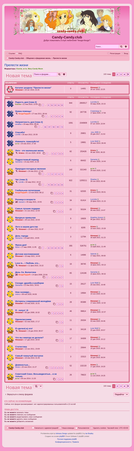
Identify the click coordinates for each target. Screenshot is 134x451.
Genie (17, 367)
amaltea (18, 124)
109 (57, 127)
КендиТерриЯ (24, 114)
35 (58, 248)
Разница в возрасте (25, 199)
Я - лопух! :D (21, 310)
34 (55, 248)
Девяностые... (22, 365)
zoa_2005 (94, 132)
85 (62, 105)
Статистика (21, 347)
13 (55, 174)
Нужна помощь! (23, 111)
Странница (94, 111)
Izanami (22, 202)
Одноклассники (23, 319)
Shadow (93, 179)
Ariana (21, 153)
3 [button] (120, 74)
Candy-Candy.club (67, 37)
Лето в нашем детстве (26, 227)
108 (53, 127)
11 (48, 174)
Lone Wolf (94, 141)
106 (45, 127)
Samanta (18, 162)
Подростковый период (27, 159)
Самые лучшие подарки (27, 208)
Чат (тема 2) (21, 179)
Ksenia (19, 69)
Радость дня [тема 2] (26, 102)
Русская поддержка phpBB (67, 439)
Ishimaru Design (61, 433)
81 (48, 105)
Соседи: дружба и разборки (29, 283)
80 (52, 185)
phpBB (61, 436)
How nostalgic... (23, 292)
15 (62, 174)
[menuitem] (19, 53)
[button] (128, 74)
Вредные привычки (25, 217)
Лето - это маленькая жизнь (29, 150)
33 (52, 248)
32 (48, 248)
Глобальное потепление (27, 190)
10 (62, 116)
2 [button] (117, 74)
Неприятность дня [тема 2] (29, 122)
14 (58, 174)
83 (55, 105)
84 (58, 105)
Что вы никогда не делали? (29, 337)
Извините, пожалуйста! (27, 141)
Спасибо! (20, 132)
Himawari (19, 90)
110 (62, 127)
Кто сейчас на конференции (17, 401)
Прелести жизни (16, 65)
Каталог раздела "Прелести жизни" (33, 88)
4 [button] (124, 74)
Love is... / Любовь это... (27, 263)
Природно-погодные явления (30, 169)
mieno (17, 294)
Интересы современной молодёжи (33, 301)
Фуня (17, 247)
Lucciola (93, 102)
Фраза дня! (21, 245)
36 (62, 248)
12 (52, 174)
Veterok (93, 254)
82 (52, 105)
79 (48, 185)
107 (49, 127)
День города (21, 236)
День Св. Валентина (25, 272)
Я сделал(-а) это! (24, 328)
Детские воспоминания (27, 254)
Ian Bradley (89, 433)
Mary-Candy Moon (35, 69)
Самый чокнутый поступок (29, 356)
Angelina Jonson (96, 217)
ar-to (25, 69)
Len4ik (17, 134)
